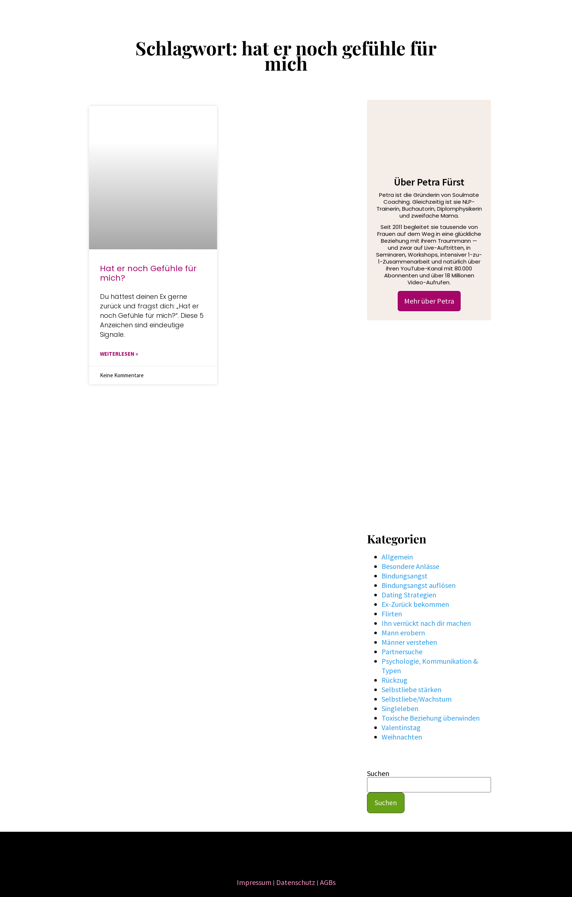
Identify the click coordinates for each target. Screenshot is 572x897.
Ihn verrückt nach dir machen (426, 623)
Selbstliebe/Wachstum (417, 698)
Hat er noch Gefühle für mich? (148, 273)
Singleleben (400, 708)
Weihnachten (402, 736)
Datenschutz (295, 882)
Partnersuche (402, 651)
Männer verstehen (409, 642)
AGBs (328, 882)
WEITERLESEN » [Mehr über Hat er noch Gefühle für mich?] (119, 353)
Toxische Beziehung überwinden (431, 717)
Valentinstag (401, 727)
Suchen (378, 773)
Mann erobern (403, 632)
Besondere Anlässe (410, 566)
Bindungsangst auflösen (419, 585)
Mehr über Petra (429, 300)
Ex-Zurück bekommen (415, 604)
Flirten (392, 613)
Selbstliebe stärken (411, 689)
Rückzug (394, 680)
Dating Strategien (409, 594)
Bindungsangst (405, 575)
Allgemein (397, 556)
